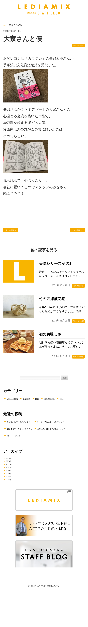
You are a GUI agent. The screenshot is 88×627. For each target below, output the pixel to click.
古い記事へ (76, 233)
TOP (5, 25)
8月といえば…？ (71, 459)
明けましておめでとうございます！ (31, 444)
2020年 (11, 500)
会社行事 (36, 407)
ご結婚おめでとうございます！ (28, 438)
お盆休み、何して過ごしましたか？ (31, 459)
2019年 (11, 504)
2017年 (11, 513)
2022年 (11, 491)
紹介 (10, 414)
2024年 (11, 482)
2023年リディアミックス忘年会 (28, 452)
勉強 (50, 407)
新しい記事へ (13, 233)
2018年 (11, 509)
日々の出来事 (74, 46)
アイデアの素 (16, 407)
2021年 (11, 495)
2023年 (11, 486)
